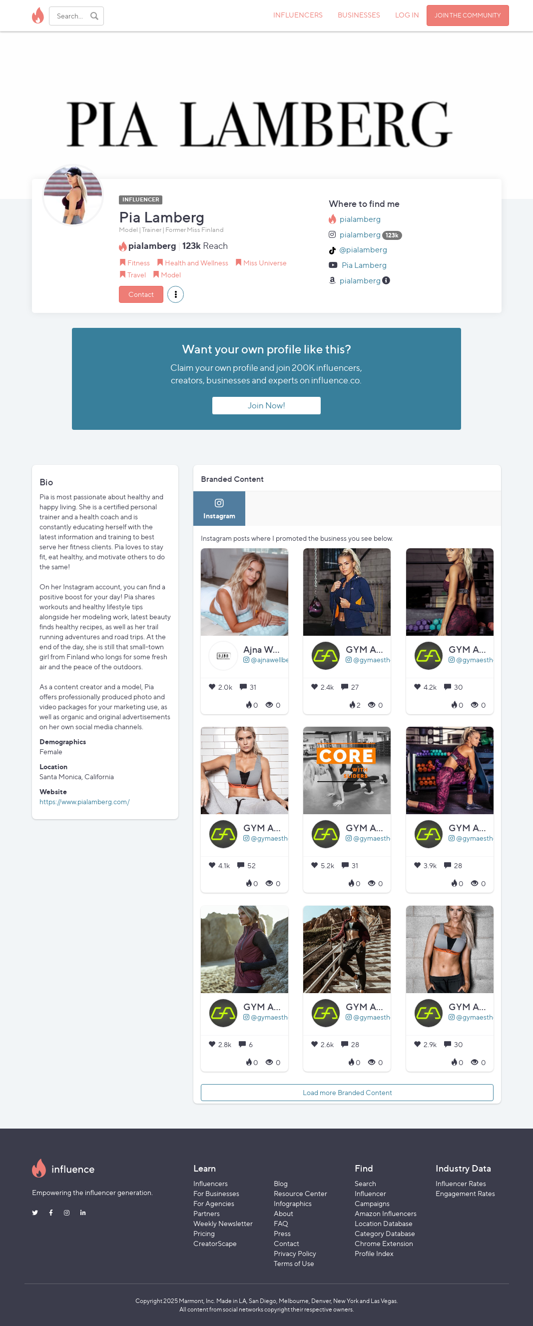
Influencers (210, 1183)
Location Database (384, 1223)
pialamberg (360, 219)
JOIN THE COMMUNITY (468, 15)
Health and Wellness (196, 262)
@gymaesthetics (375, 659)
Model (171, 274)
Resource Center (300, 1193)
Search (365, 1183)
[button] (175, 294)
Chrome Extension (384, 1243)
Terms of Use (294, 1263)
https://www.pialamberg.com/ (84, 801)
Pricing (204, 1233)
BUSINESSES (359, 14)
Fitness (138, 262)
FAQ (281, 1223)
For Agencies (213, 1203)
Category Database (385, 1233)
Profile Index (374, 1253)
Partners (206, 1213)
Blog (281, 1183)
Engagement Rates (465, 1193)
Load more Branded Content (347, 1092)
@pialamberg (363, 249)
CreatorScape (215, 1243)
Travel (136, 274)
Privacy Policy (295, 1253)
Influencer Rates (461, 1183)
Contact (141, 294)
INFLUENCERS (298, 14)
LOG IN (407, 14)
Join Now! (266, 405)
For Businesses (216, 1193)
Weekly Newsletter (223, 1223)
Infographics (293, 1203)
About (283, 1213)
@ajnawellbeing (271, 659)
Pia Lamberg (364, 265)
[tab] (219, 508)
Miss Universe (265, 262)
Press (282, 1233)
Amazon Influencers (386, 1213)
